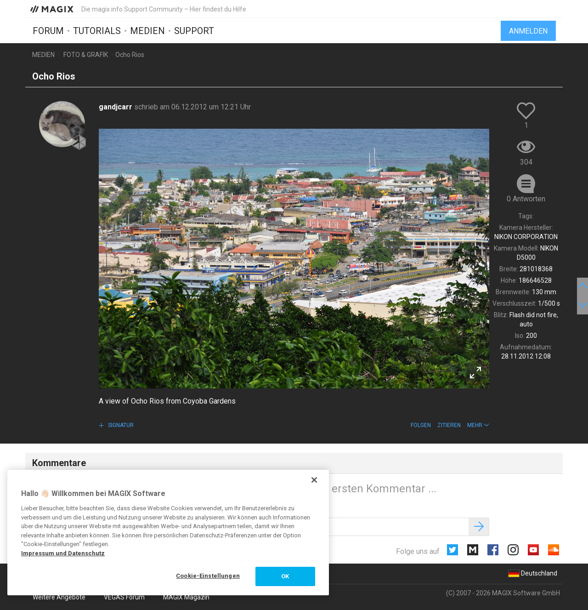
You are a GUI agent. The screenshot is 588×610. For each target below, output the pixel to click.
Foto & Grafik (85, 54)
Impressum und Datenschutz (63, 553)
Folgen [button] (421, 425)
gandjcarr (116, 107)
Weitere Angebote (59, 597)
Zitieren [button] (449, 425)
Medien (147, 30)
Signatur (120, 425)
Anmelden (528, 31)
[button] (478, 425)
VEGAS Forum (124, 597)
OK (285, 576)
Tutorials (97, 30)
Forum (48, 30)
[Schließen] (314, 480)
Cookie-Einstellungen (208, 575)
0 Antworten (526, 198)
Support (194, 30)
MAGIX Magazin (186, 597)
